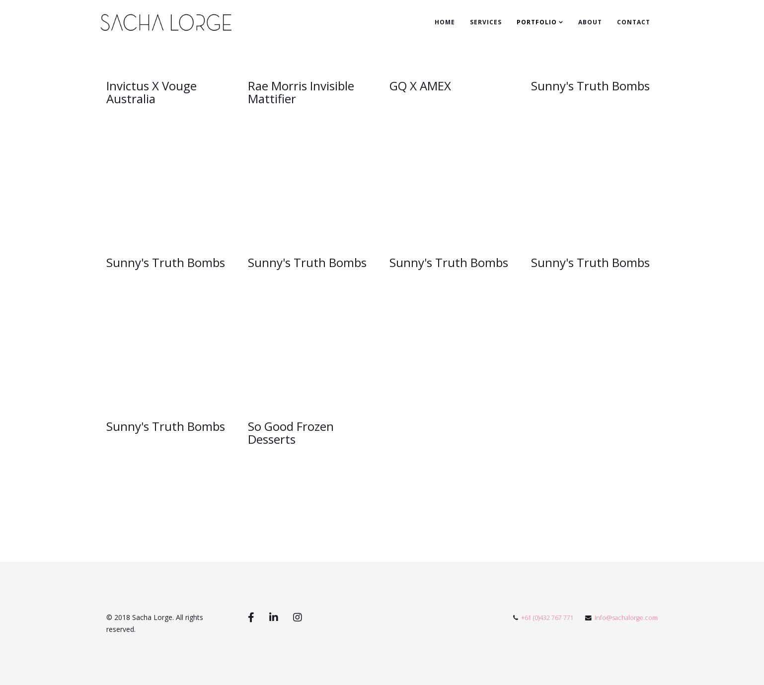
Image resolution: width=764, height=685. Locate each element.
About (590, 22)
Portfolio (537, 22)
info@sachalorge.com (626, 618)
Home (445, 22)
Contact (633, 22)
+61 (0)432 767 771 (547, 618)
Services (486, 22)
